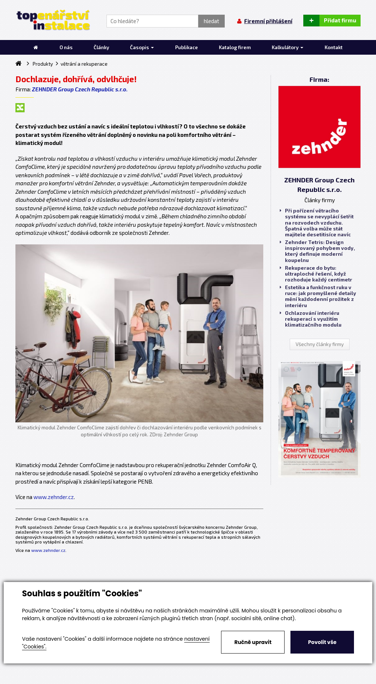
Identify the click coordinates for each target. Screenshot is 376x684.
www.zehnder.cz (53, 497)
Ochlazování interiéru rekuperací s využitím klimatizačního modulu (310, 319)
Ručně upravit (252, 642)
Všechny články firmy (320, 344)
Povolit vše (322, 642)
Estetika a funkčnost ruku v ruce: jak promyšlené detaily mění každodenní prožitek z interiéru (318, 296)
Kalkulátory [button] (287, 47)
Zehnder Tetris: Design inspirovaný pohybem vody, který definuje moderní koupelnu (317, 251)
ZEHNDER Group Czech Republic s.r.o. (80, 89)
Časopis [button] (142, 47)
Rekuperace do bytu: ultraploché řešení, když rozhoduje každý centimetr (316, 274)
